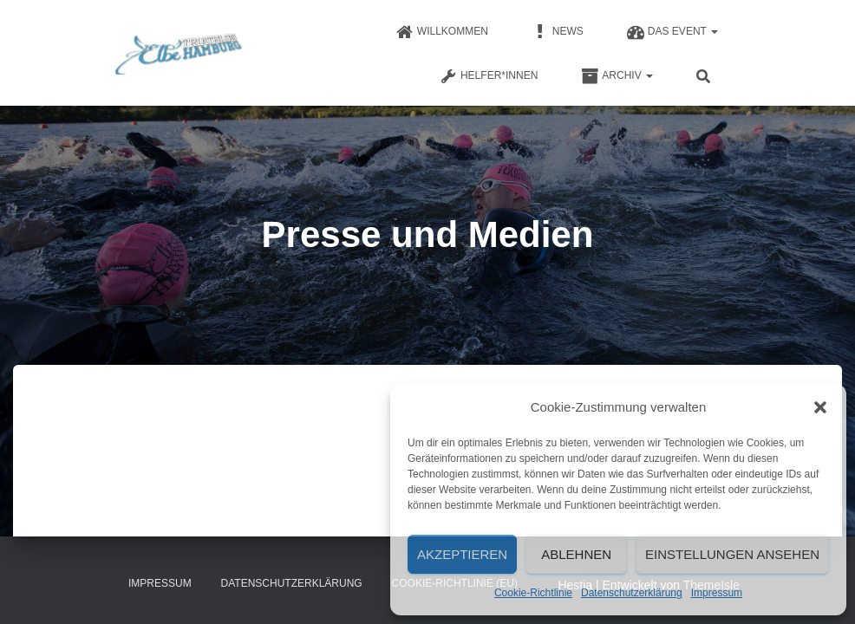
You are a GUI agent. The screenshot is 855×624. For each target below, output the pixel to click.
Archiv (617, 76)
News (558, 32)
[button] (820, 407)
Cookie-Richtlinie (533, 593)
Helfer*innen (489, 76)
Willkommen (442, 32)
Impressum (716, 593)
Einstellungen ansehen (732, 554)
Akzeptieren (462, 554)
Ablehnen (576, 554)
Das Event (672, 32)
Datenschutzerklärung (631, 593)
